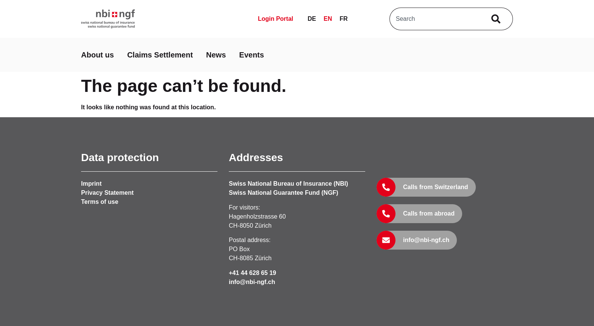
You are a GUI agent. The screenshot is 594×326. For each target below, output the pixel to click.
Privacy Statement (107, 192)
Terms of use (99, 202)
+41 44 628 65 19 (252, 273)
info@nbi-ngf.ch (252, 282)
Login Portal (275, 19)
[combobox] (435, 19)
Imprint (91, 183)
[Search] (497, 19)
